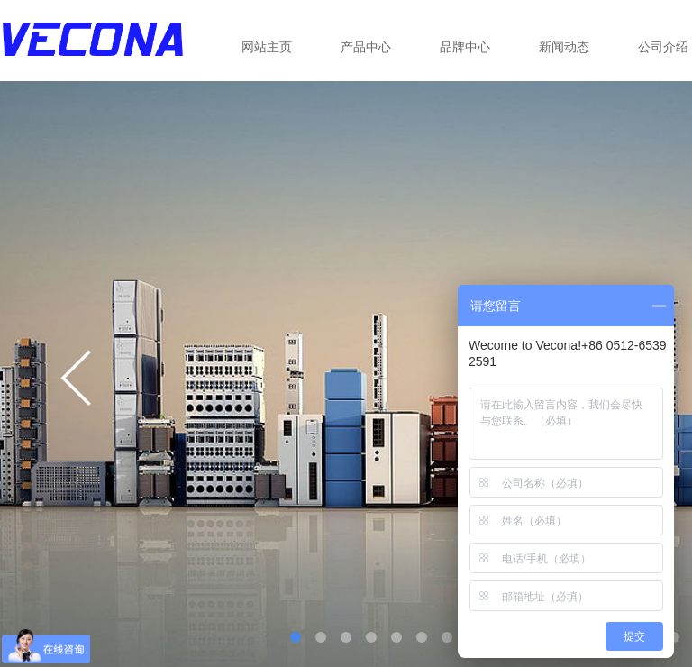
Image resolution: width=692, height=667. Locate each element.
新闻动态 (564, 47)
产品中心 (366, 47)
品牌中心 (465, 47)
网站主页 (266, 47)
